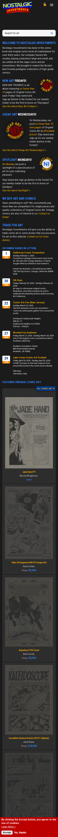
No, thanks (20, 832)
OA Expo (17, 280)
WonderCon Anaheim (25, 332)
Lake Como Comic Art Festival (29, 357)
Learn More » (8, 827)
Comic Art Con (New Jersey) (29, 302)
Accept (7, 832)
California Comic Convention (29, 252)
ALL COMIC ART (46, 388)
